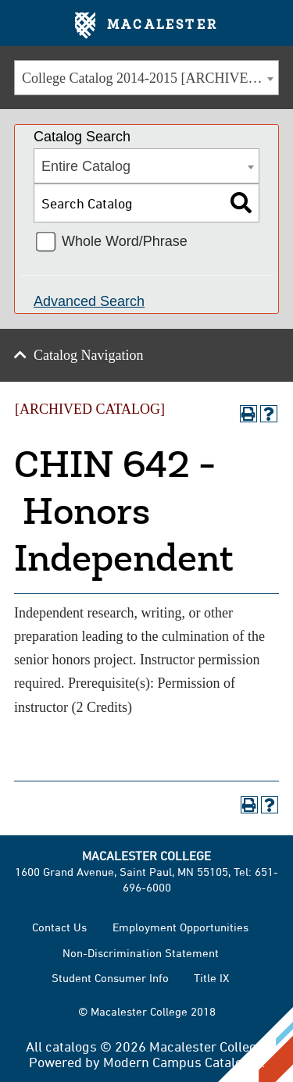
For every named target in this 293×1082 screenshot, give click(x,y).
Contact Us (59, 927)
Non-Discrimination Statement (141, 952)
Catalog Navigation (88, 355)
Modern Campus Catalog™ (182, 1062)
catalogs (71, 1046)
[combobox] (146, 77)
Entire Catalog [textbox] (85, 166)
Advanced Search (89, 301)
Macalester (146, 26)
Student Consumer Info (110, 977)
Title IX (211, 977)
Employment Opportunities (180, 927)
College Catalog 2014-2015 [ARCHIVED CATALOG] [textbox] (150, 78)
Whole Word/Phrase (125, 241)
